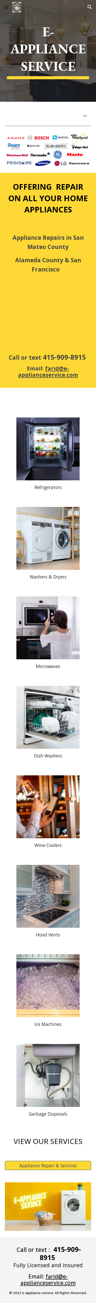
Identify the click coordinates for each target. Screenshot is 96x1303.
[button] (6, 7)
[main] (48, 50)
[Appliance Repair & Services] (48, 1165)
